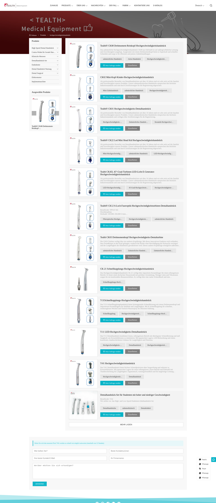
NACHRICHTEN (97, 5)
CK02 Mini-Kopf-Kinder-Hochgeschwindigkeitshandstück (129, 77)
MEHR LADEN (128, 425)
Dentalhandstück (137, 345)
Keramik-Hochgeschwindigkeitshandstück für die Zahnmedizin (168, 122)
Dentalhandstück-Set (38, 61)
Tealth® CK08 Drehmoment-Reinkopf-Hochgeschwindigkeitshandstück (43, 127)
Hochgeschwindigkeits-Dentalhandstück (116, 345)
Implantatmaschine (38, 82)
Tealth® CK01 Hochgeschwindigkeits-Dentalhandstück (127, 108)
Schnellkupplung (111, 314)
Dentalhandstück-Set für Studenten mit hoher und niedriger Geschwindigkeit (137, 395)
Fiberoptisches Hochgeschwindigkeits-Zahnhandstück (116, 219)
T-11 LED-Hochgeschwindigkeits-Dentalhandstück (125, 332)
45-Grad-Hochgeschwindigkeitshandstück (142, 188)
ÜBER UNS (81, 5)
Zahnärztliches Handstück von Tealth (167, 251)
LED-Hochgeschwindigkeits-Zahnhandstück (167, 154)
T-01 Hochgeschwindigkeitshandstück (119, 363)
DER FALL (113, 5)
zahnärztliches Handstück (114, 59)
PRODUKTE (66, 5)
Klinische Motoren (38, 56)
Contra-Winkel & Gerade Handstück (44, 52)
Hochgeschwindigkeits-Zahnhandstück (116, 122)
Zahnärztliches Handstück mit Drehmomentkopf (142, 122)
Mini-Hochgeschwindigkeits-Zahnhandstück (116, 154)
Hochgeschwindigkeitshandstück (160, 59)
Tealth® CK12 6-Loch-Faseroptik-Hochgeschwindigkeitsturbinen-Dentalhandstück (140, 206)
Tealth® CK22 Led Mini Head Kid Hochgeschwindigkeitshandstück (133, 140)
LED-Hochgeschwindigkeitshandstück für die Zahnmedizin (116, 188)
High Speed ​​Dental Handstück (42, 48)
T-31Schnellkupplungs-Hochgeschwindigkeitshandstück (127, 300)
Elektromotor (36, 77)
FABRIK (125, 5)
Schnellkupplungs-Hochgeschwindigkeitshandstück (116, 282)
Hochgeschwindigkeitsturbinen (142, 219)
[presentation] (33, 113)
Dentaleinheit (148, 408)
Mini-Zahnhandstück (112, 90)
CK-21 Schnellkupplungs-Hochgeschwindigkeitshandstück (129, 269)
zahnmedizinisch (130, 408)
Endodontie (35, 65)
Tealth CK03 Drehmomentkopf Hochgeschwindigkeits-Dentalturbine (133, 237)
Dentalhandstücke (111, 408)
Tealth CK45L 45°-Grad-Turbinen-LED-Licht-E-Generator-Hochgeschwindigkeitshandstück (129, 173)
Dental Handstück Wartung (41, 69)
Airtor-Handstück (136, 59)
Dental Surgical (37, 73)
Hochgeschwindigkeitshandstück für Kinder (163, 90)
